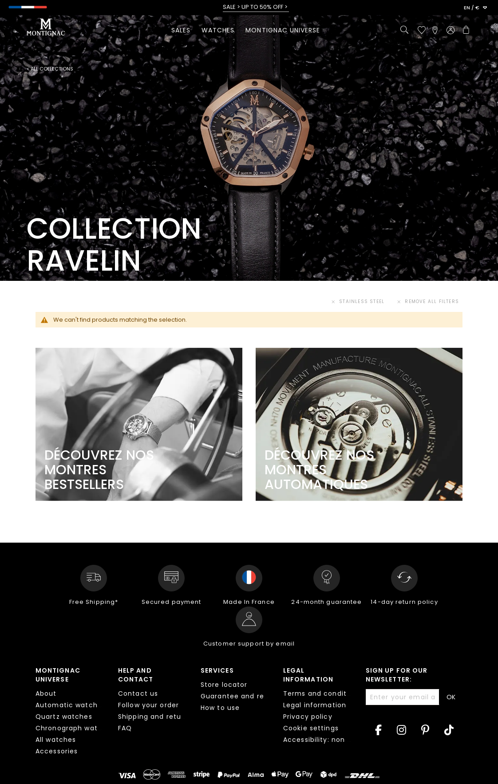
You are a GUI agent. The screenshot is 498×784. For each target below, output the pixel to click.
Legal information (308, 675)
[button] (475, 8)
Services (217, 670)
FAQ (125, 728)
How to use (220, 707)
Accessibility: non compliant (333, 739)
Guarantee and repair (239, 696)
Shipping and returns (155, 716)
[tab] (70, 712)
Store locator (224, 684)
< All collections (50, 69)
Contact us (138, 693)
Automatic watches (71, 705)
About (46, 693)
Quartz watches (64, 716)
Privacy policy (307, 716)
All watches (56, 739)
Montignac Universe (58, 675)
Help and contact (136, 675)
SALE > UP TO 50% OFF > (256, 7)
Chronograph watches (75, 728)
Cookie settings (311, 728)
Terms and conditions (322, 693)
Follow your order (148, 705)
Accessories (57, 751)
